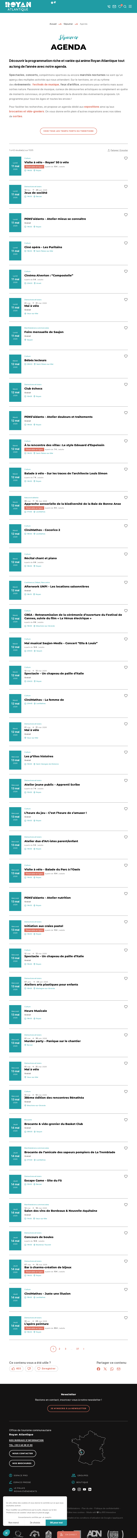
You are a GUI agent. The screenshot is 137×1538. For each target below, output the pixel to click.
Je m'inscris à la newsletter (68, 1408)
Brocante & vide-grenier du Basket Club (53, 1124)
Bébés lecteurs (35, 360)
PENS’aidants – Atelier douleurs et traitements (58, 417)
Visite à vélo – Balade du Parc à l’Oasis (52, 869)
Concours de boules (38, 1237)
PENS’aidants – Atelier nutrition (47, 897)
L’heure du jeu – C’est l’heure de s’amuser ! (55, 813)
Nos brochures (22, 1463)
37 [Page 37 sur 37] (77, 1349)
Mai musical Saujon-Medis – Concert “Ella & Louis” (61, 643)
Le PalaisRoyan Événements (25, 1490)
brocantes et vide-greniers (26, 111)
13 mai (15, 760)
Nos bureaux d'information (26, 1440)
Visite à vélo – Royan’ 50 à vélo (46, 162)
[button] (54, 2)
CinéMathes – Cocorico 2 (42, 530)
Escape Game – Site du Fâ (43, 1180)
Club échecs (33, 388)
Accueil (53, 24)
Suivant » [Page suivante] (84, 1349)
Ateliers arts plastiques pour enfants (51, 984)
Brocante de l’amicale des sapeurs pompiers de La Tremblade (69, 1152)
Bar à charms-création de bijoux (47, 1267)
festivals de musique (46, 84)
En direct (68, 1534)
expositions (92, 106)
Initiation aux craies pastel (43, 926)
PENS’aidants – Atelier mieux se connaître (55, 219)
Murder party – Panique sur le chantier (52, 1041)
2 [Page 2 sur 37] (59, 1349)
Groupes (82, 1475)
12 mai (15, 364)
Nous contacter (22, 1453)
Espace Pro (21, 1475)
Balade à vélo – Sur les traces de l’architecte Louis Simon (65, 473)
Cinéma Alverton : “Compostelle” (48, 275)
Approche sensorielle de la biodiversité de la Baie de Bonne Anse (72, 504)
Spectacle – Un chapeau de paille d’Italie (54, 673)
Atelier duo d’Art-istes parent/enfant (51, 841)
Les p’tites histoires (38, 756)
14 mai (15, 1127)
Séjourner (68, 24)
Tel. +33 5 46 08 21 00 (21, 1445)
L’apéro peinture (36, 1324)
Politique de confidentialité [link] (106, 1508)
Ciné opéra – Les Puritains (43, 247)
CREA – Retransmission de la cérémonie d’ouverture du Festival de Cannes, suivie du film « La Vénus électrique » (73, 616)
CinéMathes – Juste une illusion (47, 1293)
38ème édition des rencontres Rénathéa (54, 1097)
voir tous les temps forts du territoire (68, 131)
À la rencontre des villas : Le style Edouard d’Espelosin (64, 445)
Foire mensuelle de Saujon (44, 332)
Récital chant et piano (40, 558)
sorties (17, 116)
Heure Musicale (35, 1011)
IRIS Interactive (109, 1512)
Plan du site (87, 1508)
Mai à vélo (31, 306)
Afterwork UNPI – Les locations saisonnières (56, 586)
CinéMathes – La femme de (44, 699)
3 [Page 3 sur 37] (65, 1349)
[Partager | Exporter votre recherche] (118, 150)
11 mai (15, 166)
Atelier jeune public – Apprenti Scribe (52, 784)
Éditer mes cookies (76, 1512)
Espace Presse (22, 1482)
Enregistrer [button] (46, 1368)
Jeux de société (35, 192)
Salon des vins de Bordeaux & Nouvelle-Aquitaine (60, 1210)
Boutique (82, 1482)
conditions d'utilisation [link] (90, 1518)
